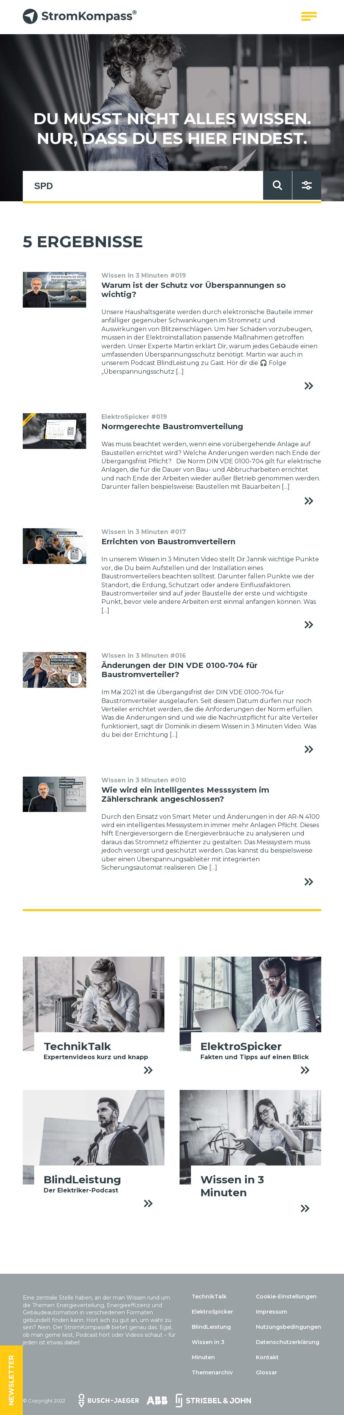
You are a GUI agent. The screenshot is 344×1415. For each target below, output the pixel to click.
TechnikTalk (209, 1296)
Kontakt (267, 1357)
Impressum (271, 1311)
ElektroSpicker (212, 1311)
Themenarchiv (212, 1372)
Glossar (266, 1372)
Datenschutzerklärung (287, 1342)
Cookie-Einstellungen (286, 1296)
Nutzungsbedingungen (288, 1326)
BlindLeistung (211, 1326)
